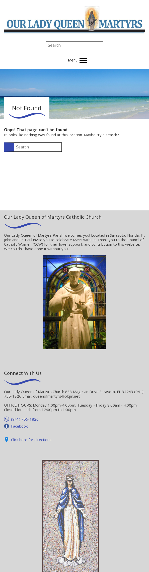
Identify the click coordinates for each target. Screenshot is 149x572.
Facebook (19, 426)
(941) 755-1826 (25, 419)
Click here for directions (31, 439)
